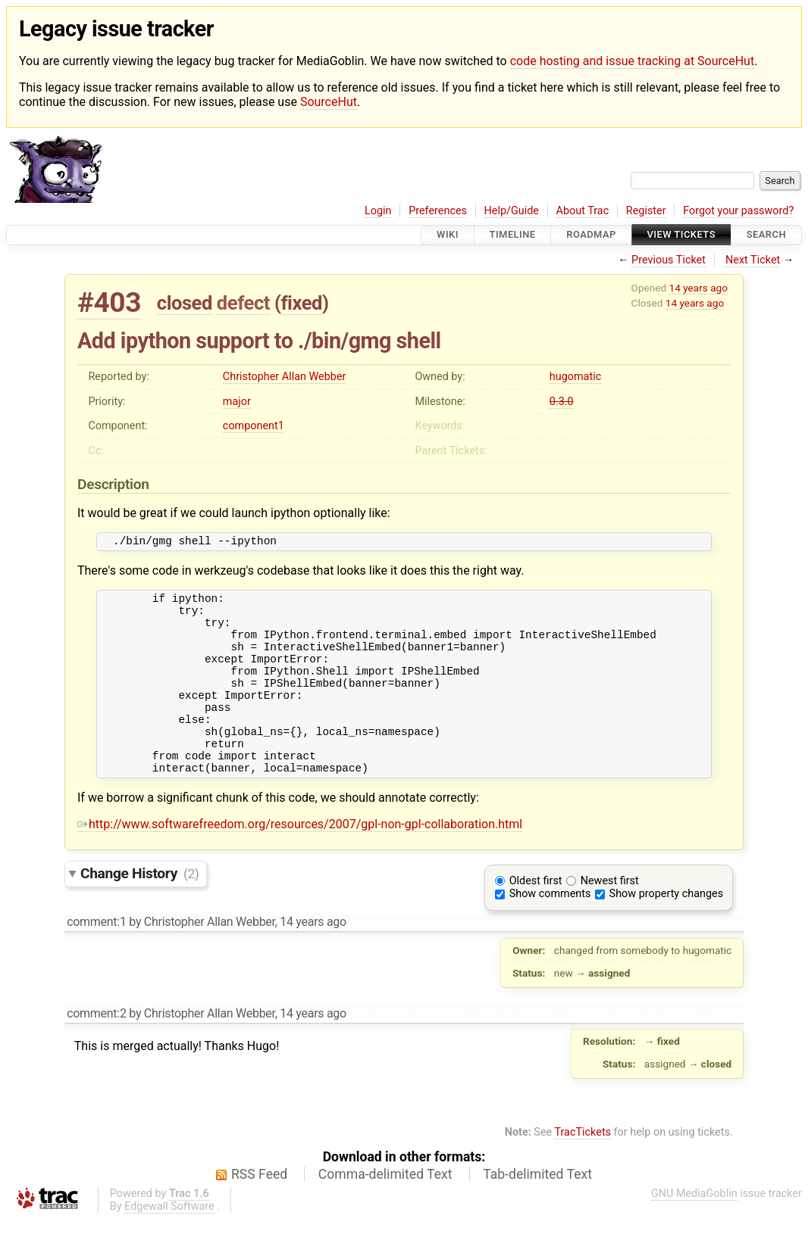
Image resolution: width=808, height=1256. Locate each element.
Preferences (438, 210)
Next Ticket (752, 260)
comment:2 (96, 1050)
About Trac (582, 210)
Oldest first (535, 917)
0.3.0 (562, 401)
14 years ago (698, 288)
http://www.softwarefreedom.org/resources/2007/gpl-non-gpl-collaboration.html (299, 860)
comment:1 (96, 958)
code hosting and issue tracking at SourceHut (632, 61)
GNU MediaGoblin (694, 1229)
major (237, 401)
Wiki (448, 235)
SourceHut (328, 102)
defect (243, 302)
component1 (253, 425)
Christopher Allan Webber (284, 376)
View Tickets (681, 235)
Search (766, 235)
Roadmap (591, 235)
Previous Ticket (668, 260)
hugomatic (575, 376)
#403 (109, 302)
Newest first (610, 917)
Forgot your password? (738, 210)
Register (646, 210)
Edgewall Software (169, 1242)
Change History (139, 909)
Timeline (513, 235)
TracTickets (582, 1168)
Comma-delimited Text (385, 1210)
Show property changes (666, 930)
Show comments (550, 930)
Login (378, 210)
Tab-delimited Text (537, 1210)
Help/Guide (511, 210)
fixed (301, 302)
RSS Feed (259, 1210)
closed (184, 302)
